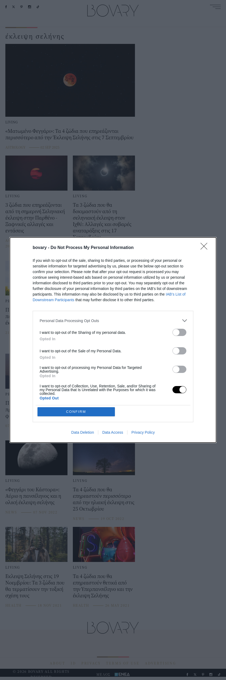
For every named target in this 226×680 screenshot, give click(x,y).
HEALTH (13, 605)
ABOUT (57, 663)
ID (73, 663)
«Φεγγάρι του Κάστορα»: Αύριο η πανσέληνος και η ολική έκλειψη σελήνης (33, 495)
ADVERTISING (160, 663)
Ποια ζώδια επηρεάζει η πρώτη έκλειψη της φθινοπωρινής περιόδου (31, 409)
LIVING (11, 122)
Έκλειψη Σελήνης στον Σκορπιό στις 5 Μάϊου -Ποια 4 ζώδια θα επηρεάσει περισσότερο (103, 412)
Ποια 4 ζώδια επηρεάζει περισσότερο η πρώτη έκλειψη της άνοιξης (30, 316)
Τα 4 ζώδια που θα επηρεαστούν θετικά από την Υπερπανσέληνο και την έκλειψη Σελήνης (103, 586)
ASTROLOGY (15, 147)
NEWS (11, 512)
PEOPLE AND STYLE (24, 301)
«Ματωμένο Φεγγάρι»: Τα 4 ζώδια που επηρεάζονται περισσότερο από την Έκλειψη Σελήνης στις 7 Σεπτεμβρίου (69, 134)
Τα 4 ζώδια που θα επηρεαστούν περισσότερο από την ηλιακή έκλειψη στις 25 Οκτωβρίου (103, 499)
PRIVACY (91, 663)
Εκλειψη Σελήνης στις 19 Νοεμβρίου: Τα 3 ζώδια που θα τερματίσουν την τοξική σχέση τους (35, 586)
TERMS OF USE (123, 663)
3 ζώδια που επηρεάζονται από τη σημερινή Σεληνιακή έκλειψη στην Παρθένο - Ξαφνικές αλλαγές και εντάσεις (35, 217)
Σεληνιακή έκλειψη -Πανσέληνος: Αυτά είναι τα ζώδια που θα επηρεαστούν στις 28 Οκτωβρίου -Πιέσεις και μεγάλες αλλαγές (103, 322)
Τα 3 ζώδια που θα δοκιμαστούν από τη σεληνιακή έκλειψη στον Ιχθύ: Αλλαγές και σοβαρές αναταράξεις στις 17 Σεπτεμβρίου (102, 220)
